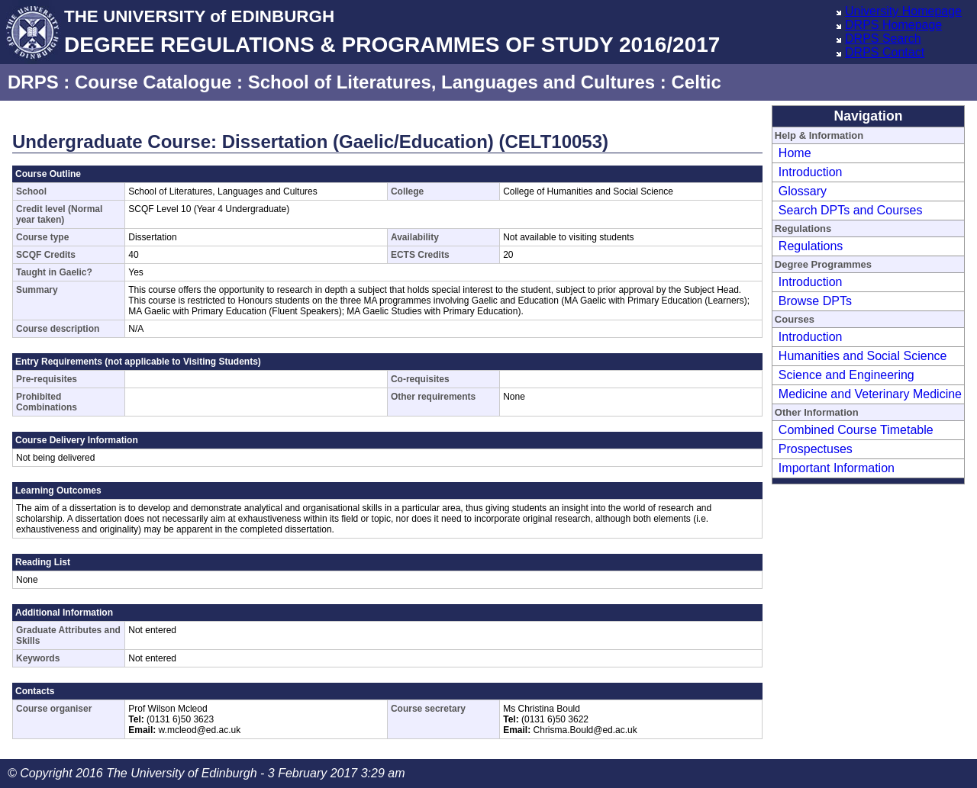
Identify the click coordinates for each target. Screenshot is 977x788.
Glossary (803, 191)
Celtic (696, 82)
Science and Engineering (846, 374)
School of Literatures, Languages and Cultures (451, 82)
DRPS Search (883, 38)
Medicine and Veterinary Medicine (870, 394)
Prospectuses (816, 448)
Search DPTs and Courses (851, 210)
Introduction (811, 172)
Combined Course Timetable (856, 429)
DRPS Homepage (893, 24)
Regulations (811, 246)
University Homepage (903, 11)
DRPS (33, 82)
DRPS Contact (884, 52)
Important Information (837, 468)
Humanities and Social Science (863, 355)
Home (795, 152)
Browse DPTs (815, 300)
